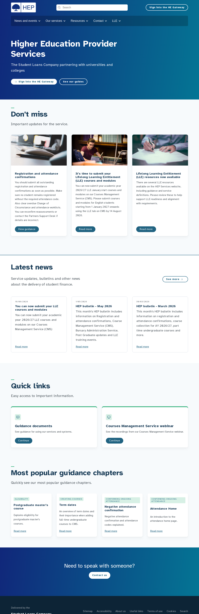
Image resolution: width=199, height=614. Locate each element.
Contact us (99, 575)
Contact (100, 20)
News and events (27, 20)
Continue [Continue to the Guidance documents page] (23, 440)
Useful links (136, 611)
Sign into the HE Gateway (166, 7)
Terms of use (155, 611)
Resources (80, 20)
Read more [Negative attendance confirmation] (111, 531)
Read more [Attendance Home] (156, 531)
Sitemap (88, 611)
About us (120, 611)
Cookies (171, 611)
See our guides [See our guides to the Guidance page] (73, 81)
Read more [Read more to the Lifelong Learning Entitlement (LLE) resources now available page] (146, 229)
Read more (21, 346)
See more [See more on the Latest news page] (174, 279)
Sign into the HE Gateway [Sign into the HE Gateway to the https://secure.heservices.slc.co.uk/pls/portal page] (34, 81)
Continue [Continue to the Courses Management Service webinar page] (114, 440)
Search (184, 611)
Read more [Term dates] (65, 531)
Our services (56, 20)
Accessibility (104, 611)
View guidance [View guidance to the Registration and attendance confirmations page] (27, 229)
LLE (116, 20)
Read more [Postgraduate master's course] (20, 531)
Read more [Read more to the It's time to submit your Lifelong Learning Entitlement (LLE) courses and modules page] (85, 229)
